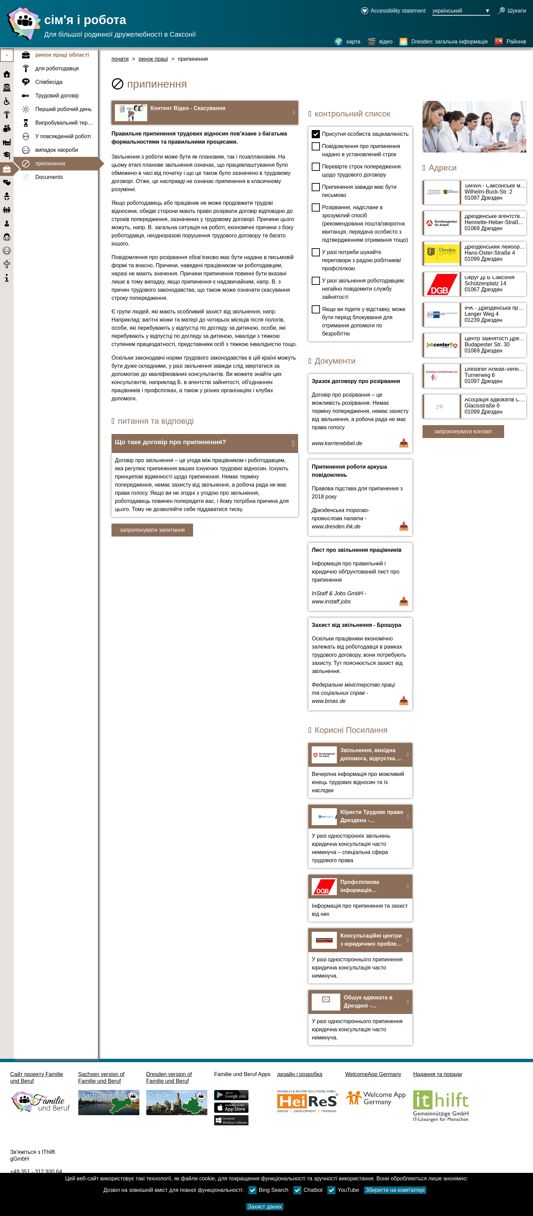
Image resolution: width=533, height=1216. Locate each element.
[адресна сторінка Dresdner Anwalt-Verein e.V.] (474, 379)
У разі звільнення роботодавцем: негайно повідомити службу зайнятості (358, 288)
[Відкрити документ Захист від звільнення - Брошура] (360, 664)
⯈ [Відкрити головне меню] (6, 55)
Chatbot (308, 1190)
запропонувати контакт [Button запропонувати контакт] (463, 431)
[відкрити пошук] (511, 11)
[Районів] (510, 42)
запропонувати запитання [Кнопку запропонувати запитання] (152, 530)
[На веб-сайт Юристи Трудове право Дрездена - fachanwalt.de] (360, 836)
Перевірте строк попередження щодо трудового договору (356, 170)
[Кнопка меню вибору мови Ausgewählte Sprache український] (461, 11)
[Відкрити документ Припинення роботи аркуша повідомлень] (360, 497)
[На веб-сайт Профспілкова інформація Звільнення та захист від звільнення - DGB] (360, 898)
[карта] (347, 42)
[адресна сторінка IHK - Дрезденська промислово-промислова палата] (474, 318)
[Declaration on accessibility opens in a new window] (393, 11)
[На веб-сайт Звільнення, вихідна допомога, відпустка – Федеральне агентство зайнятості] (360, 770)
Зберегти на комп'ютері (395, 1190)
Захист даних (264, 1207)
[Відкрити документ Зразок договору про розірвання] (360, 413)
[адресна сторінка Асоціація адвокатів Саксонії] (474, 410)
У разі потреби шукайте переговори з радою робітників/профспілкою (356, 259)
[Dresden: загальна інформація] (443, 42)
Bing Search (268, 1190)
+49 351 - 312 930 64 (36, 1172)
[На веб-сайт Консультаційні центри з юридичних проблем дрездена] (360, 955)
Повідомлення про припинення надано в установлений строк (356, 149)
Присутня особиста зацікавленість (360, 134)
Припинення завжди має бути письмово (354, 190)
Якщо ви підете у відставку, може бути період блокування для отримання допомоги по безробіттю (358, 321)
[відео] (379, 42)
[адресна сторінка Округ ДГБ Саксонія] (474, 287)
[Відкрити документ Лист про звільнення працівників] (360, 577)
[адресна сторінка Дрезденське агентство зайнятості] (474, 226)
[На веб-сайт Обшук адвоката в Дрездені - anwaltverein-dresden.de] (360, 1017)
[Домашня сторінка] (22, 40)
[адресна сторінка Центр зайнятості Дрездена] (474, 348)
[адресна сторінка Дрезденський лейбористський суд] (474, 257)
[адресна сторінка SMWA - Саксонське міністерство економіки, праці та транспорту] (474, 196)
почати (119, 59)
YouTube (343, 1190)
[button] (204, 443)
